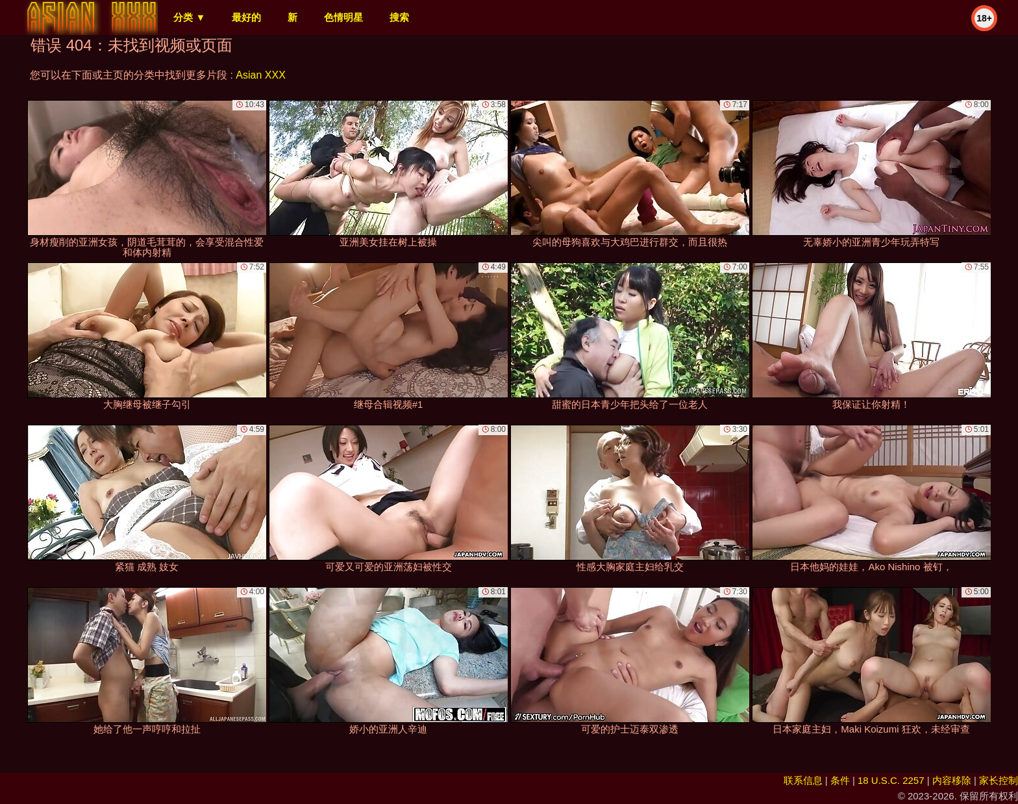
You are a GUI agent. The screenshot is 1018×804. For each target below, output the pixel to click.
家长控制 (998, 780)
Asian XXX (260, 75)
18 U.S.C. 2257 (891, 780)
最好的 (246, 17)
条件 (840, 780)
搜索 (399, 17)
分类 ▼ (189, 17)
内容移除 (951, 780)
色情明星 (343, 17)
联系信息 (803, 780)
